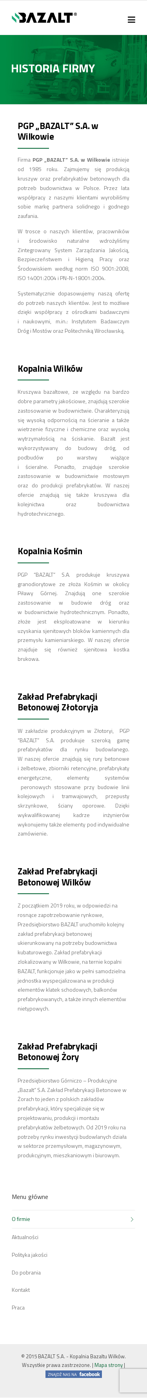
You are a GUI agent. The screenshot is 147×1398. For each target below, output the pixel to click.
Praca (18, 1307)
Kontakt (21, 1289)
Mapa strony (108, 1365)
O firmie (21, 1219)
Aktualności (25, 1237)
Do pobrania (26, 1272)
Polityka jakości (29, 1254)
